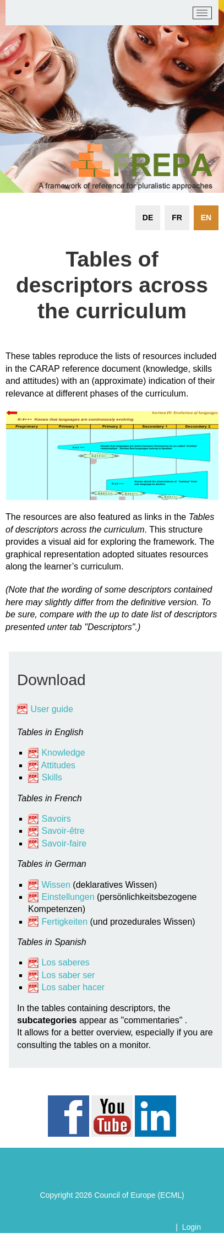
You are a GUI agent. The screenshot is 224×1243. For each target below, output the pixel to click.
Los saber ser (68, 975)
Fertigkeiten (65, 921)
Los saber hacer (73, 987)
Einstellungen (67, 897)
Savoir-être (62, 830)
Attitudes (58, 765)
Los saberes (65, 962)
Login (191, 1227)
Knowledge (56, 752)
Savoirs (55, 818)
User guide (52, 709)
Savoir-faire (63, 843)
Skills (51, 777)
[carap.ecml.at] (22, 13)
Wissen (55, 884)
